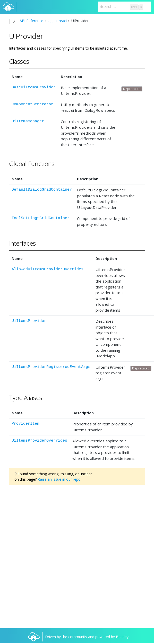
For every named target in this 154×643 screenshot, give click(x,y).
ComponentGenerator (32, 104)
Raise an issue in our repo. (59, 479)
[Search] (124, 7)
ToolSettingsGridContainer (41, 218)
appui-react (57, 20)
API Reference (31, 20)
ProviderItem (25, 424)
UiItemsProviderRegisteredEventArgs (51, 367)
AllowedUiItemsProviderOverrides (47, 269)
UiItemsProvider (29, 321)
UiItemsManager (28, 121)
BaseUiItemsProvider (34, 87)
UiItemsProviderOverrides (39, 441)
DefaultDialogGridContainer (42, 190)
